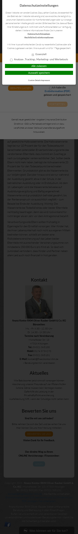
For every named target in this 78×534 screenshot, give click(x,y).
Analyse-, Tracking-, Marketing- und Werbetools (39, 59)
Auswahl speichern (39, 72)
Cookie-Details (34, 80)
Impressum (45, 80)
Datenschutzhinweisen (39, 34)
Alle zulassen (39, 66)
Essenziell (39, 54)
